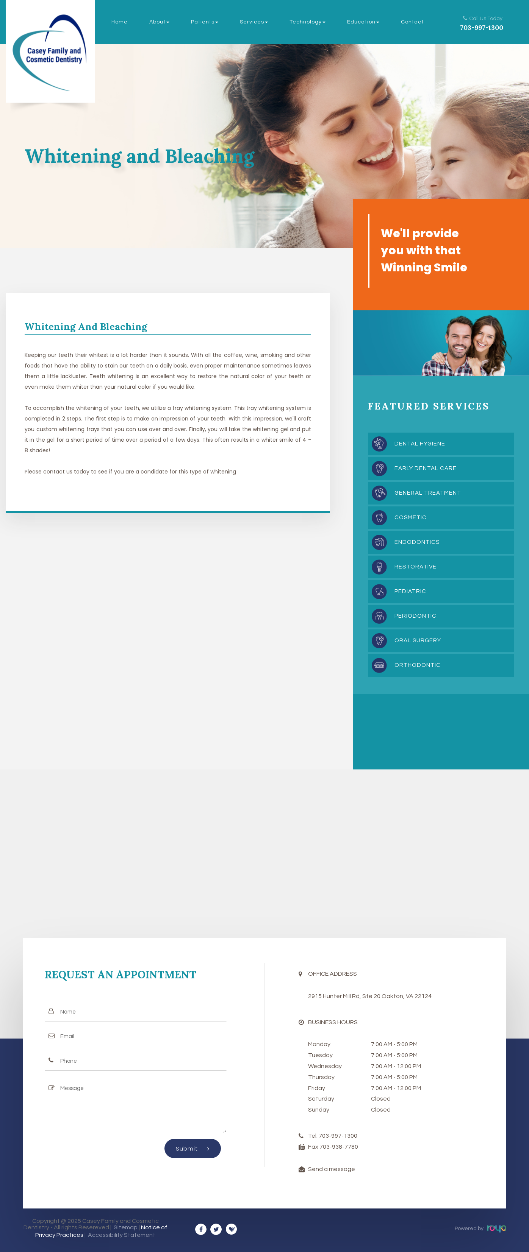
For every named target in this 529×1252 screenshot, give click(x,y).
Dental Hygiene (419, 444)
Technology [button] (308, 22)
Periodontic (415, 616)
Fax (313, 1147)
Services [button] (254, 22)
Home (119, 22)
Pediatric (410, 591)
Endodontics (417, 542)
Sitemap (126, 1227)
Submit (193, 1148)
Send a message (331, 1169)
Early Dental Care (425, 468)
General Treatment (427, 493)
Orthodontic (417, 665)
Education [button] (363, 22)
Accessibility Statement (121, 1235)
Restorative (415, 567)
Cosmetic (410, 517)
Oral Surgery (417, 640)
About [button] (159, 22)
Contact (412, 22)
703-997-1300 (481, 27)
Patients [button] (204, 22)
